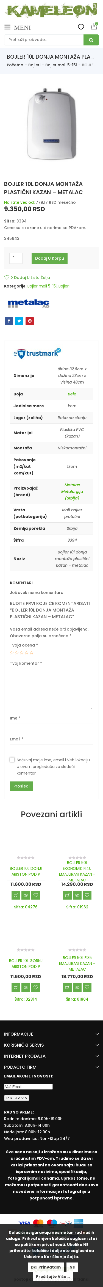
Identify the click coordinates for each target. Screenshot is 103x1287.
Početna (15, 65)
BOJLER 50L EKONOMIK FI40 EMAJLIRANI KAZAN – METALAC (77, 871)
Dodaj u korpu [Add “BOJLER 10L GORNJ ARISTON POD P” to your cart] (16, 987)
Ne (72, 1267)
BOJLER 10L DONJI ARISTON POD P (26, 871)
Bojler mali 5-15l (61, 65)
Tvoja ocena (24, 645)
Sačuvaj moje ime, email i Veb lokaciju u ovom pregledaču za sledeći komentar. (53, 766)
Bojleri (34, 65)
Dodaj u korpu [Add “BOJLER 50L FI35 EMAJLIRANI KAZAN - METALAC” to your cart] (67, 987)
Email (16, 739)
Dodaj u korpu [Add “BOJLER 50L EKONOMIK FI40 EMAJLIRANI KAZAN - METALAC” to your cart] (67, 895)
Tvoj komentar (26, 663)
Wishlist (81, 27)
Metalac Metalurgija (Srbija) (72, 491)
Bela (72, 394)
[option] (51, 126)
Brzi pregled (25, 895)
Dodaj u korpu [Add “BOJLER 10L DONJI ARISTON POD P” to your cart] (16, 895)
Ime (15, 718)
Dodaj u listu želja (30, 277)
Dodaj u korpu (49, 258)
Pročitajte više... (53, 1276)
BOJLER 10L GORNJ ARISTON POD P (26, 963)
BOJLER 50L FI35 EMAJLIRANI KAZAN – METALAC (77, 963)
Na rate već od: (19, 202)
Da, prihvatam (46, 1267)
